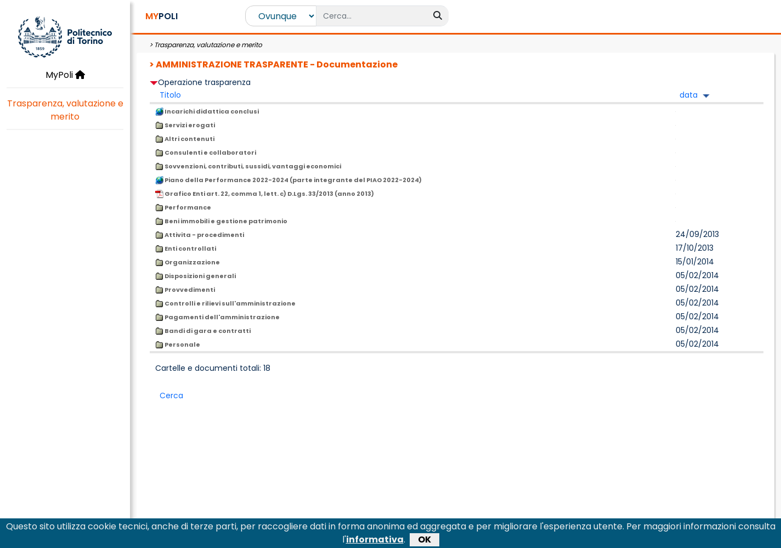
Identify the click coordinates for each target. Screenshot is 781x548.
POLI (161, 16)
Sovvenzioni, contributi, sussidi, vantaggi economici (248, 166)
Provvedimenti (185, 289)
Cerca (171, 395)
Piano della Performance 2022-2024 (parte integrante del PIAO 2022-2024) (288, 180)
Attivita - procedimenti (199, 234)
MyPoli (65, 75)
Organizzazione (187, 262)
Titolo (170, 94)
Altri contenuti (184, 138)
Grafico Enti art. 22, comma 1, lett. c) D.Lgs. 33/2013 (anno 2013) (264, 193)
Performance (183, 207)
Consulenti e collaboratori (205, 152)
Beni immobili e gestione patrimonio (221, 221)
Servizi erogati (185, 125)
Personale (177, 344)
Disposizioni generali (195, 276)
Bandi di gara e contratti (203, 330)
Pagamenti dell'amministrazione (217, 317)
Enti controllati (185, 248)
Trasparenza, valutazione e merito (65, 110)
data (689, 94)
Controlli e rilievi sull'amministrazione (225, 303)
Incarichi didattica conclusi (207, 111)
